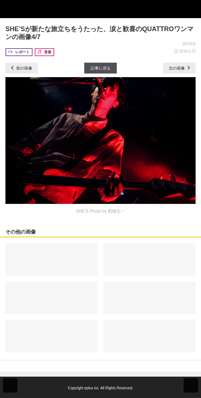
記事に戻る (101, 68)
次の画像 (179, 68)
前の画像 (21, 68)
